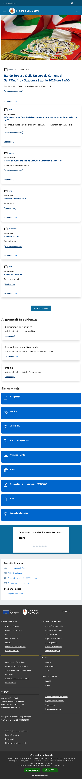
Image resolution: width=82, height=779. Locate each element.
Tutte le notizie (41, 308)
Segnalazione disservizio (54, 700)
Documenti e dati (12, 650)
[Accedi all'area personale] (72, 3)
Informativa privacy (12, 735)
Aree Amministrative (13, 630)
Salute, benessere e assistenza (17, 678)
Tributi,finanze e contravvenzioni (18, 670)
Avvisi (10, 69)
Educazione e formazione (15, 662)
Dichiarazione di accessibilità (16, 743)
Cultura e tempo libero (54, 630)
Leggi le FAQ (50, 704)
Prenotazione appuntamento (56, 696)
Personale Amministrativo (15, 646)
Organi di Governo (12, 626)
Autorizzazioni (10, 682)
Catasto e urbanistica (53, 646)
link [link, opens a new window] (63, 765)
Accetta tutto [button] (32, 770)
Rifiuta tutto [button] (50, 770)
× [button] (79, 754)
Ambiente (9, 674)
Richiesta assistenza (53, 709)
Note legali (9, 739)
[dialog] (41, 765)
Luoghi (48, 681)
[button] (41, 775)
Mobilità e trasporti (52, 650)
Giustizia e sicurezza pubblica (16, 666)
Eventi (47, 685)
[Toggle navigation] (4, 10)
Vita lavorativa (51, 634)
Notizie (9, 153)
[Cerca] (77, 11)
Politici (8, 642)
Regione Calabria (9, 3)
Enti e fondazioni (11, 638)
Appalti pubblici (51, 642)
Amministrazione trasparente (16, 730)
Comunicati (10, 229)
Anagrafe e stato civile (54, 626)
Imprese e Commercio (53, 638)
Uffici (7, 634)
